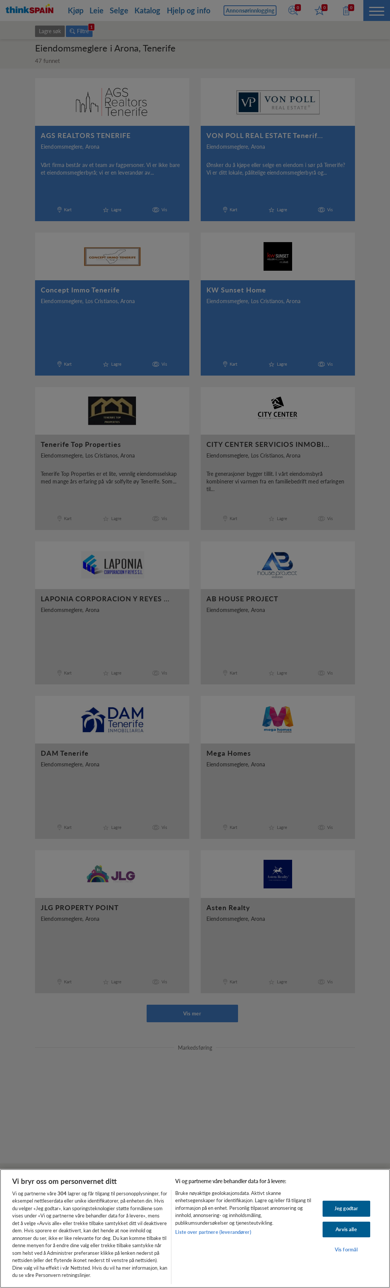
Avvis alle (346, 1229)
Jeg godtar (346, 1208)
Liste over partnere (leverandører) (213, 1232)
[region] (195, 1228)
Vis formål (346, 1249)
